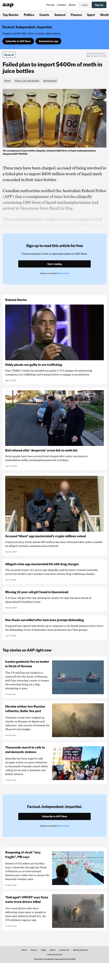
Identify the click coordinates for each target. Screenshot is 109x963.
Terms (24, 950)
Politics (29, 15)
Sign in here (63, 273)
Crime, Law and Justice (27, 80)
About (72, 4)
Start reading (54, 264)
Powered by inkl (54, 954)
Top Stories (11, 15)
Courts (44, 15)
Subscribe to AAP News (18, 41)
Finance (76, 15)
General (59, 15)
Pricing (50, 4)
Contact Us (64, 950)
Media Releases (80, 950)
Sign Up (99, 5)
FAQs (43, 950)
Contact (61, 4)
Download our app (48, 41)
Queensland (49, 80)
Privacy (34, 950)
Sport (91, 15)
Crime (7, 80)
